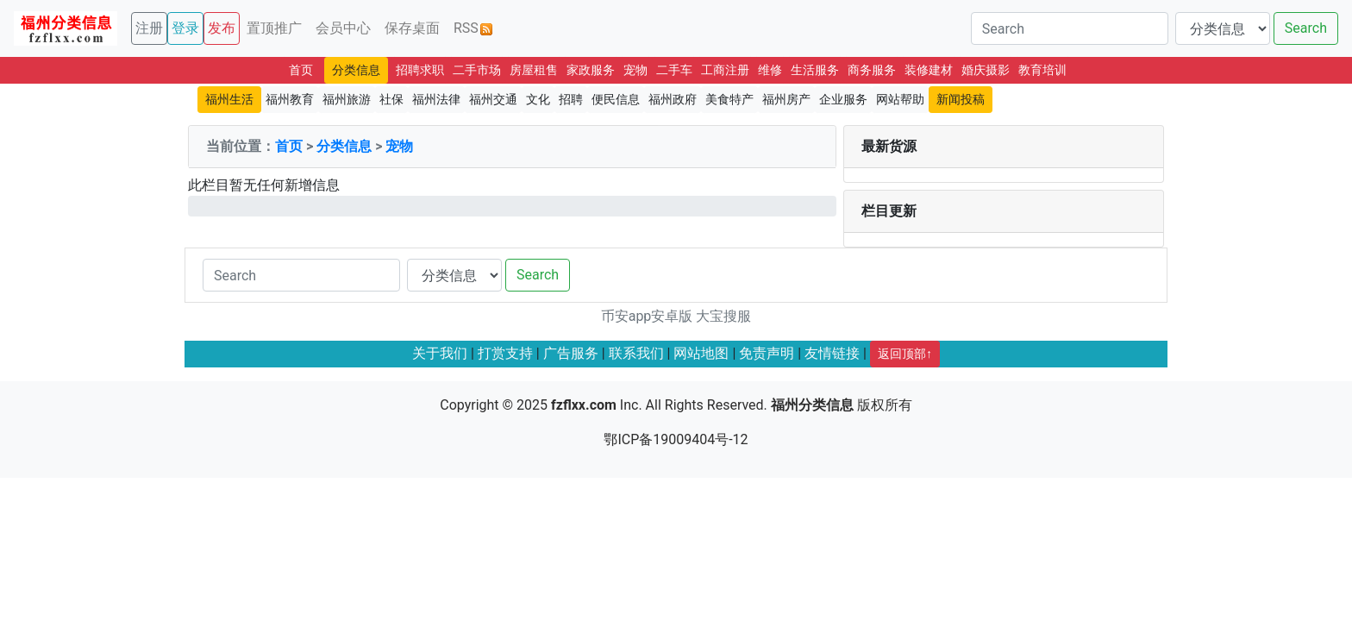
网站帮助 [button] (900, 99)
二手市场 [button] (477, 70)
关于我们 (439, 353)
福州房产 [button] (786, 99)
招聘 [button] (571, 99)
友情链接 (832, 353)
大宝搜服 (723, 316)
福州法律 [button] (436, 99)
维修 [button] (770, 70)
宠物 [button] (635, 70)
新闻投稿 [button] (960, 99)
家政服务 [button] (590, 70)
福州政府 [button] (672, 99)
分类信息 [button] (356, 70)
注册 (149, 28)
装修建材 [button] (928, 70)
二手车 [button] (674, 70)
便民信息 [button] (616, 99)
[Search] (1069, 28)
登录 (185, 28)
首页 (289, 146)
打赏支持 (505, 353)
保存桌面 (412, 28)
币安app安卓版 (647, 316)
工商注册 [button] (725, 70)
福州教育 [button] (290, 99)
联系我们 (636, 353)
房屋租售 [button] (534, 70)
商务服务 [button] (872, 70)
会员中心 (343, 28)
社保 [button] (391, 99)
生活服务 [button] (815, 70)
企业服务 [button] (843, 99)
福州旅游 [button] (346, 99)
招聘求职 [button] (420, 70)
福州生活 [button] (229, 99)
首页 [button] (301, 70)
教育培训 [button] (1042, 70)
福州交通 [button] (493, 99)
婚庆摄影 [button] (985, 70)
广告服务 (570, 353)
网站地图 (701, 353)
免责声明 (766, 353)
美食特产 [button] (729, 99)
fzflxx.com (584, 405)
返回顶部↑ (905, 354)
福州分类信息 (812, 405)
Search (1306, 28)
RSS (473, 28)
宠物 (399, 146)
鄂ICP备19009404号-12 (676, 439)
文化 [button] (538, 99)
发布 (221, 28)
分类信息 (344, 146)
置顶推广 (274, 28)
